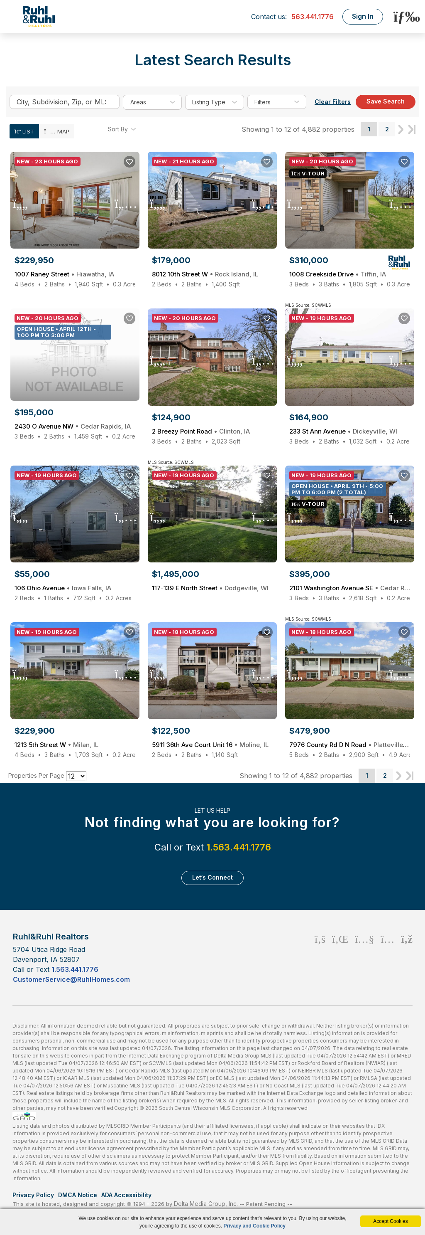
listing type (208, 102)
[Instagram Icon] (387, 957)
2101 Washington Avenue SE (349, 588)
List (24, 131)
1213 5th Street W (56, 745)
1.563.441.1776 (238, 847)
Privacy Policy (33, 1194)
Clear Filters (333, 101)
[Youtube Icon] (364, 957)
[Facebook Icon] (320, 957)
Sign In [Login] (363, 16)
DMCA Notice (77, 1194)
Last (411, 129)
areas (139, 102)
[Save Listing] (129, 162)
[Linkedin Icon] (340, 957)
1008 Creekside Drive (337, 274)
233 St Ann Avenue (343, 431)
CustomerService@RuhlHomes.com (71, 979)
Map (56, 131)
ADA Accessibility (126, 1194)
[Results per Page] (76, 776)
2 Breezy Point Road (201, 431)
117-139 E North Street (210, 588)
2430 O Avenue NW (73, 426)
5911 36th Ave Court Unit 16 (210, 745)
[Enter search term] (65, 102)
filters (262, 102)
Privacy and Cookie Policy (255, 1226)
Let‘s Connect (212, 877)
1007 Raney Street (64, 274)
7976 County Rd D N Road (349, 745)
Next (400, 129)
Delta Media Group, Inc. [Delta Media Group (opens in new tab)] (206, 1203)
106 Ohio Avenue (63, 588)
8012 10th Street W (205, 274)
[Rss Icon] (407, 957)
